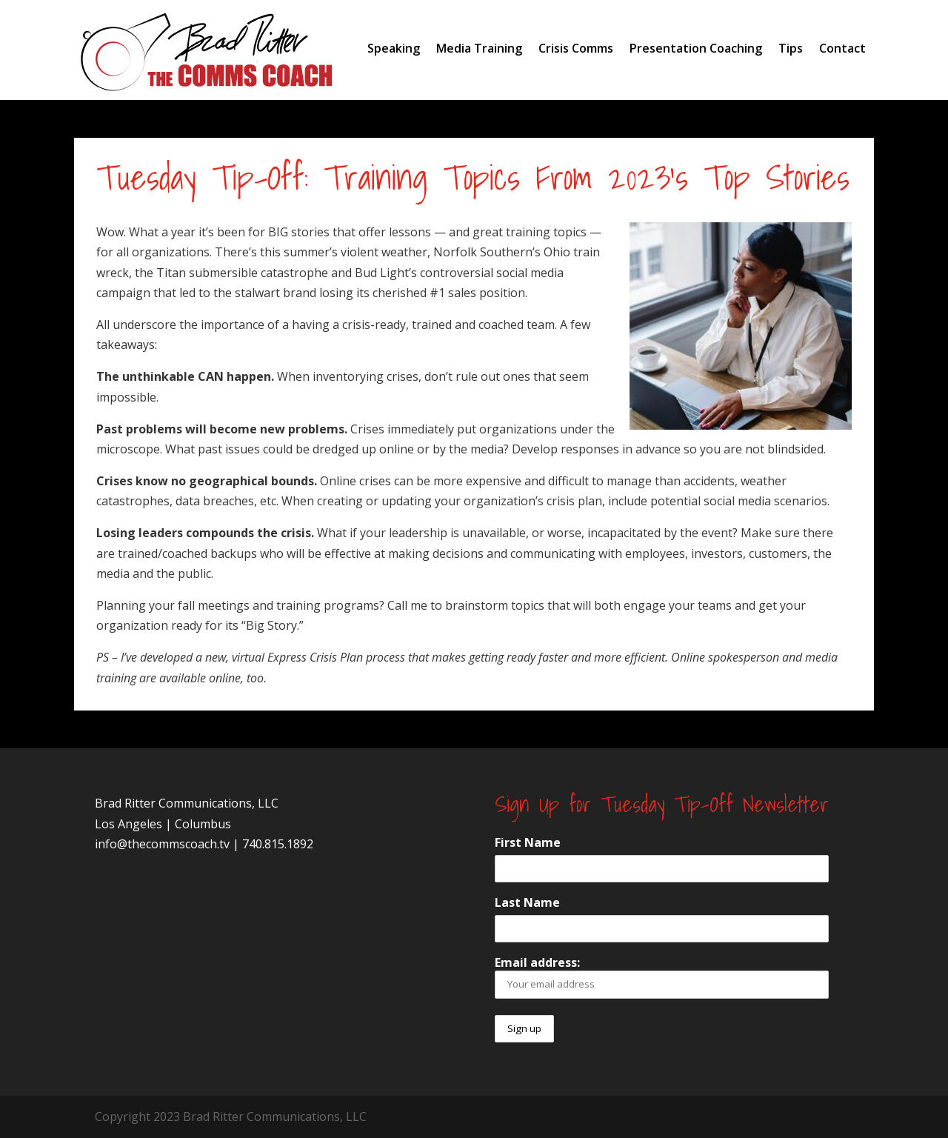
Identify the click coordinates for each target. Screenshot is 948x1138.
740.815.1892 (277, 844)
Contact (842, 48)
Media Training (479, 48)
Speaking (393, 48)
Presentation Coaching (696, 48)
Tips (790, 48)
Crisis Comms (575, 48)
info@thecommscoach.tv (162, 844)
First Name (528, 842)
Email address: (662, 976)
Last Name (527, 902)
